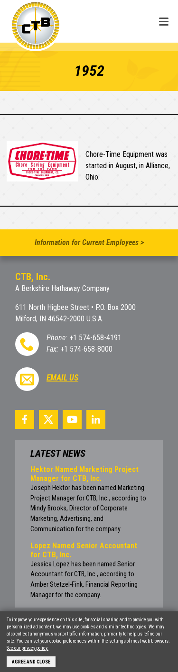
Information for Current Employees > (89, 242)
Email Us (62, 377)
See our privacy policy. (27, 648)
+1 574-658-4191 (95, 337)
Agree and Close (31, 661)
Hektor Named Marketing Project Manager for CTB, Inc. (84, 474)
